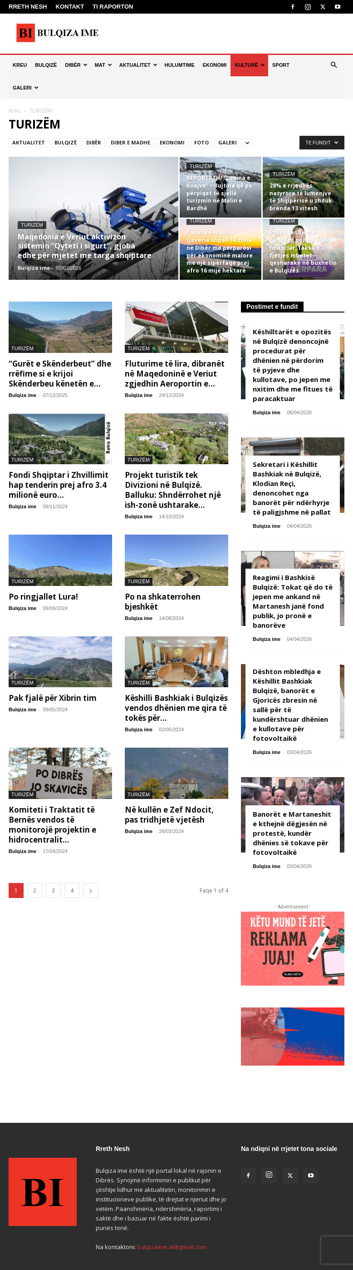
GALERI (26, 87)
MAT (103, 65)
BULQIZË (46, 65)
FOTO (201, 142)
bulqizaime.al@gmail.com (171, 1247)
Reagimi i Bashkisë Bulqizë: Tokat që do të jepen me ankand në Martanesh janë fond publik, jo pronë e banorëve (293, 601)
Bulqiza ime (34, 267)
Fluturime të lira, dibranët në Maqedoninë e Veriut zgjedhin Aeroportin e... (175, 373)
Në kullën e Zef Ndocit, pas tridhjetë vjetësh (169, 814)
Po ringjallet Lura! (43, 596)
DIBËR (76, 65)
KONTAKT (70, 6)
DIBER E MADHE (130, 142)
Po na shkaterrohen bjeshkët (163, 601)
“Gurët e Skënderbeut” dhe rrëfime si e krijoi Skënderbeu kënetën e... (60, 373)
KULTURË (250, 65)
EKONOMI (215, 65)
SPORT (280, 65)
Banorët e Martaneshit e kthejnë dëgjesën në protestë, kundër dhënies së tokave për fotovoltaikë (292, 833)
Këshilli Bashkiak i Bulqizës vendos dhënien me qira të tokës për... (176, 708)
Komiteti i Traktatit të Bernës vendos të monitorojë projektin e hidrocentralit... (52, 824)
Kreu (14, 110)
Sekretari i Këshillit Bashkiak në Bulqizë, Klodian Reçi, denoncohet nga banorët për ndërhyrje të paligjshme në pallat (292, 488)
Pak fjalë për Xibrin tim (53, 698)
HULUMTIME (180, 65)
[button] (333, 65)
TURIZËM (32, 225)
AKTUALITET (138, 65)
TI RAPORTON (113, 6)
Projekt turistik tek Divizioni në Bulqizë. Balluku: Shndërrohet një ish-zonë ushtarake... (173, 490)
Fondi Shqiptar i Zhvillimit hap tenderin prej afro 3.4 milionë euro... (58, 485)
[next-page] (90, 890)
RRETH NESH (28, 6)
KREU (20, 65)
